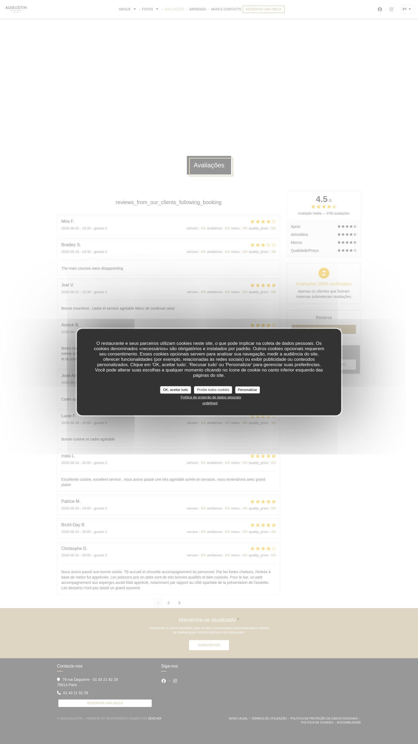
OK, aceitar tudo (175, 390)
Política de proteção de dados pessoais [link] (211, 397)
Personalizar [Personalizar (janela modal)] (247, 390)
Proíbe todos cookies (213, 390)
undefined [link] (210, 403)
